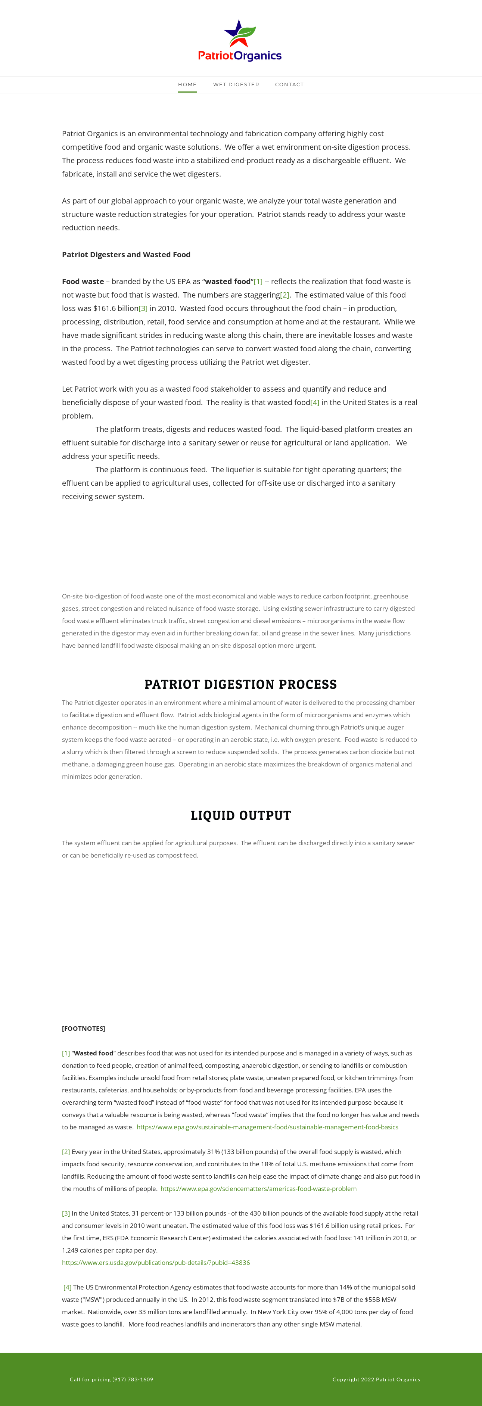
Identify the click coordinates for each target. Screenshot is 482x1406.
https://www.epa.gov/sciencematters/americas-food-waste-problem (259, 1188)
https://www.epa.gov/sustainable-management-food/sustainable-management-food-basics (267, 1127)
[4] (315, 402)
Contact (289, 84)
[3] (143, 308)
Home (187, 84)
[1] (258, 281)
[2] (284, 295)
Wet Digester (236, 84)
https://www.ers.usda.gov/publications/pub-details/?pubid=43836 (156, 1262)
